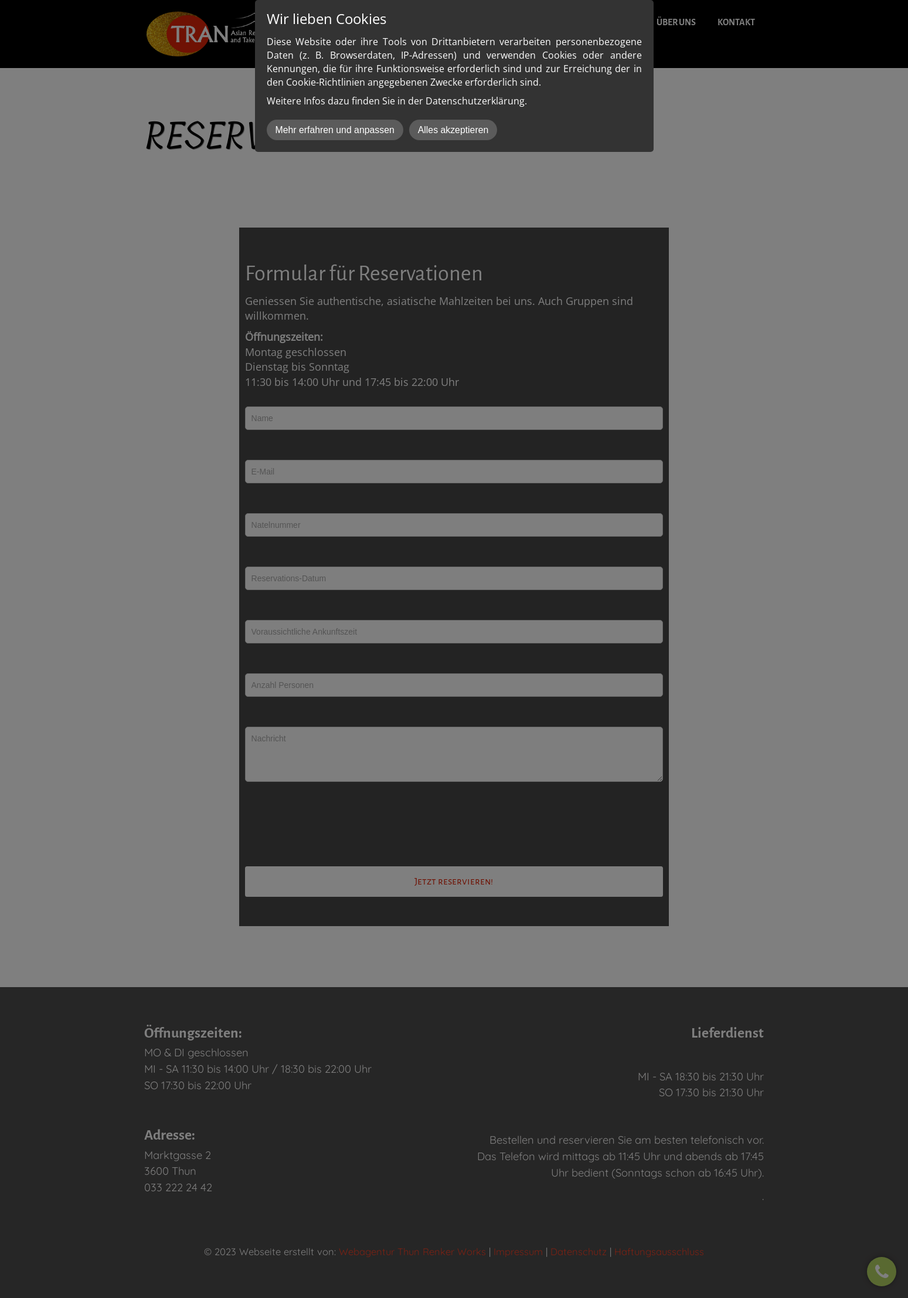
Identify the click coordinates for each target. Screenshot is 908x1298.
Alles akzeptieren (453, 130)
